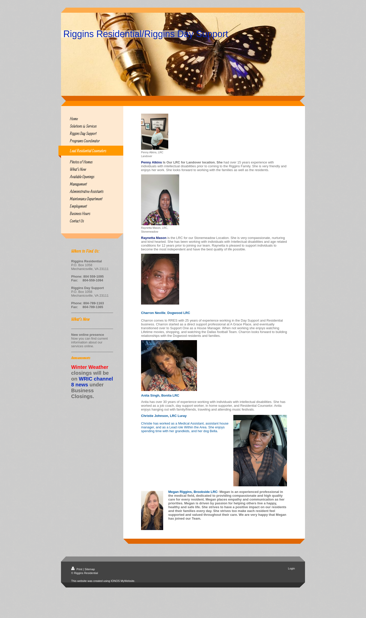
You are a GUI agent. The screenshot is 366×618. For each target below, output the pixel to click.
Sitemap (90, 569)
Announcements (80, 358)
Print (77, 569)
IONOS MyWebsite (122, 580)
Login (291, 568)
